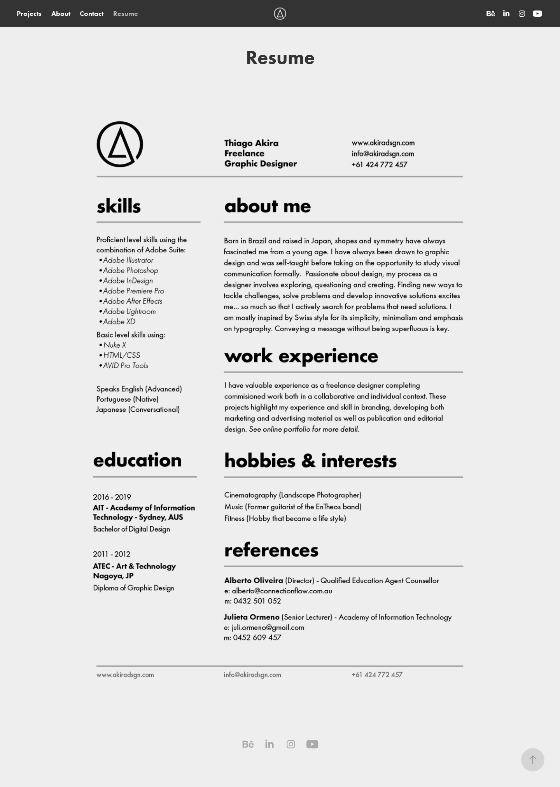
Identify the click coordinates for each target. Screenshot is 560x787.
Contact (91, 13)
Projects (29, 13)
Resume (125, 13)
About (60, 13)
